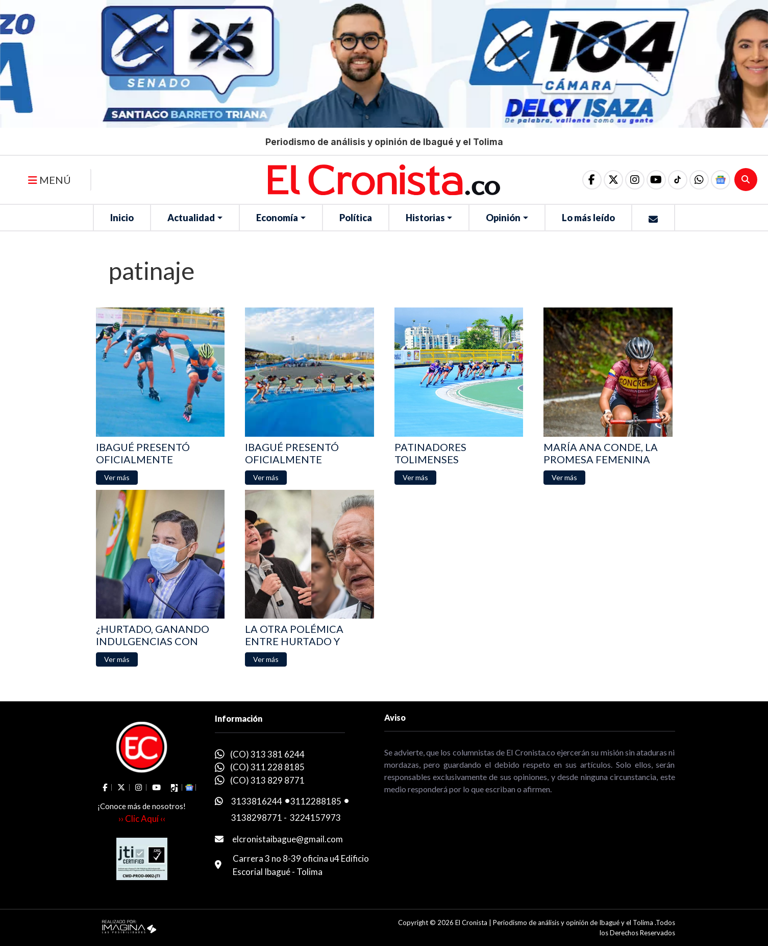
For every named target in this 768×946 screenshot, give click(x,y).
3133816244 (256, 801)
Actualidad (191, 217)
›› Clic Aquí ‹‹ (141, 818)
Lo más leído (588, 217)
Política (355, 217)
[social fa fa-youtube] (656, 180)
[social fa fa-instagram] (635, 180)
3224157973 (315, 817)
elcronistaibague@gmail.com (287, 839)
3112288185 (315, 801)
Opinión (503, 217)
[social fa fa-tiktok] (677, 180)
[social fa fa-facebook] (592, 180)
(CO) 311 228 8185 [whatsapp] (267, 767)
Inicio (122, 217)
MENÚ (49, 180)
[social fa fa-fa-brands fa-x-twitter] (613, 180)
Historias (425, 217)
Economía (277, 217)
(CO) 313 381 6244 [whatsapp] (267, 754)
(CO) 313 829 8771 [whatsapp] (267, 780)
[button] (699, 180)
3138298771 (256, 817)
